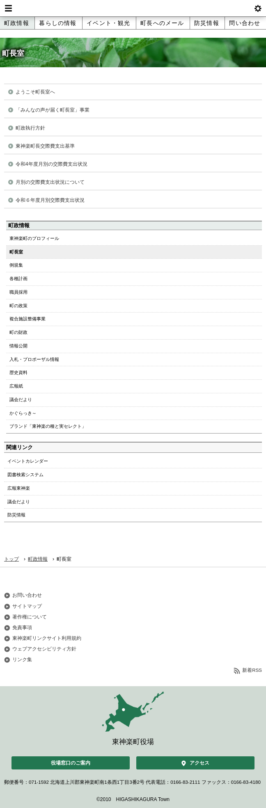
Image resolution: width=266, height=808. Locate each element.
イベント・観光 (108, 23)
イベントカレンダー (27, 461)
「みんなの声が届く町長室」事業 (52, 110)
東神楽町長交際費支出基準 (45, 146)
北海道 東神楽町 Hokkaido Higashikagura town (133, 8)
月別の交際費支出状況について (50, 182)
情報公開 (18, 345)
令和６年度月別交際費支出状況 (50, 200)
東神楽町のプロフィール (34, 238)
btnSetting (258, 8)
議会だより (20, 399)
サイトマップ (27, 606)
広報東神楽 (18, 488)
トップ (11, 559)
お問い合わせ (27, 595)
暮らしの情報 (57, 23)
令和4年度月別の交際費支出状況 (51, 164)
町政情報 (16, 23)
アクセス (199, 763)
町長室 (16, 251)
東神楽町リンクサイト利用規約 (46, 638)
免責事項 (22, 627)
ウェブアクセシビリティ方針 (44, 648)
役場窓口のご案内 (70, 763)
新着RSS (252, 670)
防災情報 (206, 23)
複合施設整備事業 (27, 318)
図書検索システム (25, 474)
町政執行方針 (30, 128)
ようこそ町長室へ (35, 92)
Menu (8, 8)
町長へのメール (162, 23)
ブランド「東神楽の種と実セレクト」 (47, 426)
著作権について (29, 616)
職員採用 (18, 292)
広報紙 (16, 385)
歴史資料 (18, 372)
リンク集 (22, 659)
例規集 (16, 264)
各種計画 (18, 278)
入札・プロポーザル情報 (34, 359)
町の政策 (18, 305)
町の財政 (18, 332)
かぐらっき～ (23, 413)
